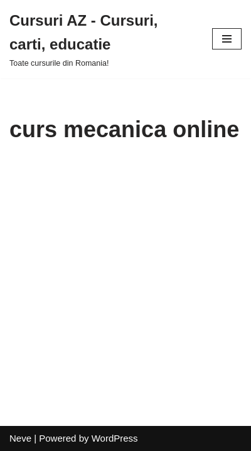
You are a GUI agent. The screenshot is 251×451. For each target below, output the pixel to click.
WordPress (115, 438)
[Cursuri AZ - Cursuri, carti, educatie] (101, 39)
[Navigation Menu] (227, 38)
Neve (20, 438)
